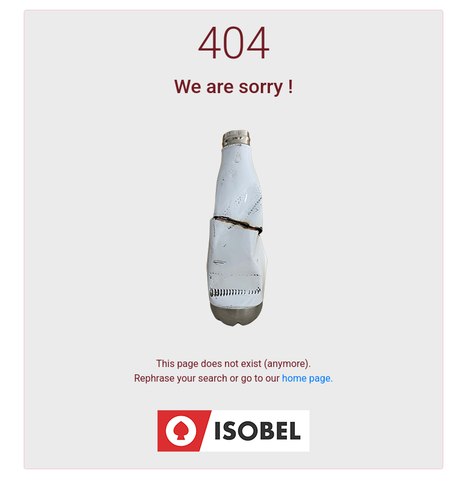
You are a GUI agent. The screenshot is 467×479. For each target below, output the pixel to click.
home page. (307, 378)
